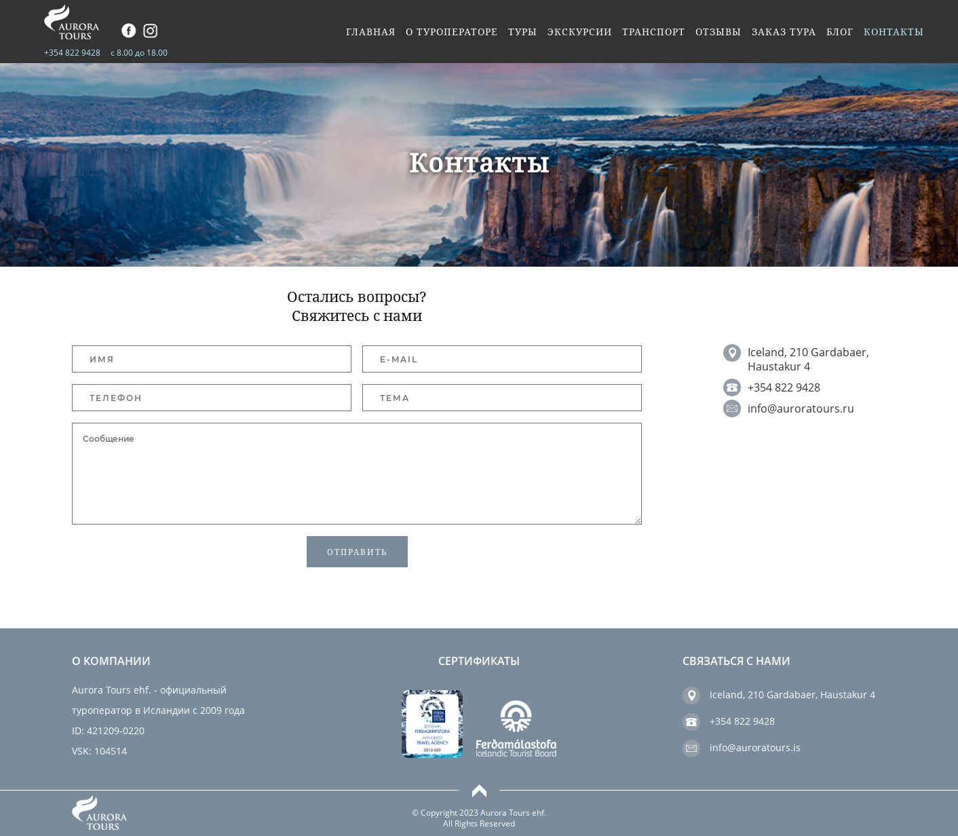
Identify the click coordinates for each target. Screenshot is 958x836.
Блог (840, 32)
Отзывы (718, 32)
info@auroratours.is (755, 747)
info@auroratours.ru (801, 408)
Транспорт (653, 32)
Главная (371, 32)
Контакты (894, 32)
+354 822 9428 (72, 52)
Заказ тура (784, 32)
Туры (522, 32)
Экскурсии (580, 32)
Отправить (357, 552)
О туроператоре (452, 32)
